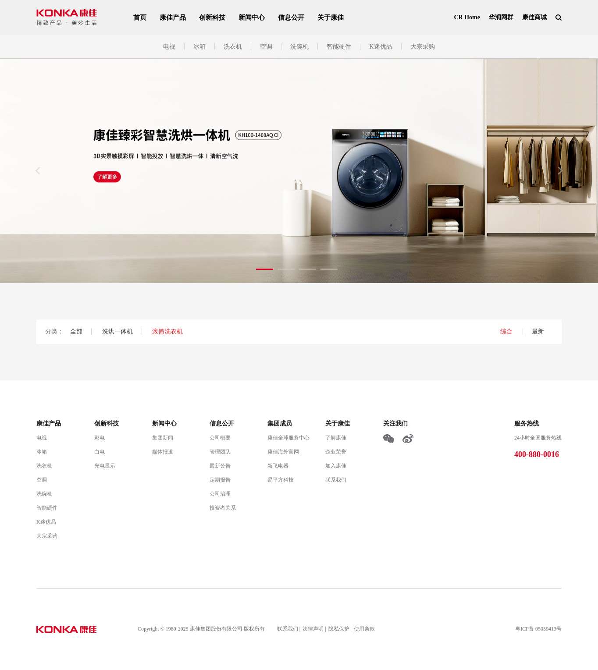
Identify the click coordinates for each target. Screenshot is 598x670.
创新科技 (212, 17)
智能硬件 (339, 46)
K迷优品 (380, 46)
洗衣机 (233, 46)
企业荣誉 (335, 452)
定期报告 (220, 480)
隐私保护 (338, 629)
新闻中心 (251, 17)
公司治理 (220, 494)
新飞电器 (277, 466)
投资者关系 (223, 508)
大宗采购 (422, 46)
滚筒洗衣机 (167, 331)
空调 (266, 46)
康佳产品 (173, 17)
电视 (169, 46)
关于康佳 (330, 17)
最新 (538, 331)
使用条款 (364, 629)
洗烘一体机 (117, 331)
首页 (139, 17)
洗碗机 (299, 46)
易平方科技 (280, 480)
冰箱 (199, 46)
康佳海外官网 (283, 452)
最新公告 (220, 466)
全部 (76, 331)
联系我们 (335, 480)
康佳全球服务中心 (288, 438)
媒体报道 (162, 452)
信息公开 (291, 17)
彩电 (99, 438)
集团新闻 (162, 438)
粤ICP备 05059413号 (538, 629)
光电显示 (104, 466)
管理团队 (220, 452)
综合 (507, 331)
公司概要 (220, 438)
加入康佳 (335, 466)
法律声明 (313, 629)
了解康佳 (335, 438)
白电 (99, 452)
